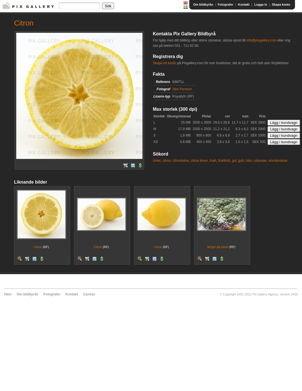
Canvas (89, 294)
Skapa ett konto (164, 63)
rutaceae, (260, 161)
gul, (234, 161)
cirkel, (157, 161)
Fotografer (225, 4)
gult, (241, 161)
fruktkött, (224, 161)
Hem (7, 294)
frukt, (213, 161)
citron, (167, 161)
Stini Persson (182, 89)
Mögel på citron (217, 247)
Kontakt (244, 4)
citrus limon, (200, 161)
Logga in (260, 4)
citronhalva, (181, 161)
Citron (38, 247)
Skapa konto (281, 4)
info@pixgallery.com (261, 40)
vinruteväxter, (278, 161)
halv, (249, 161)
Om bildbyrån (203, 4)
